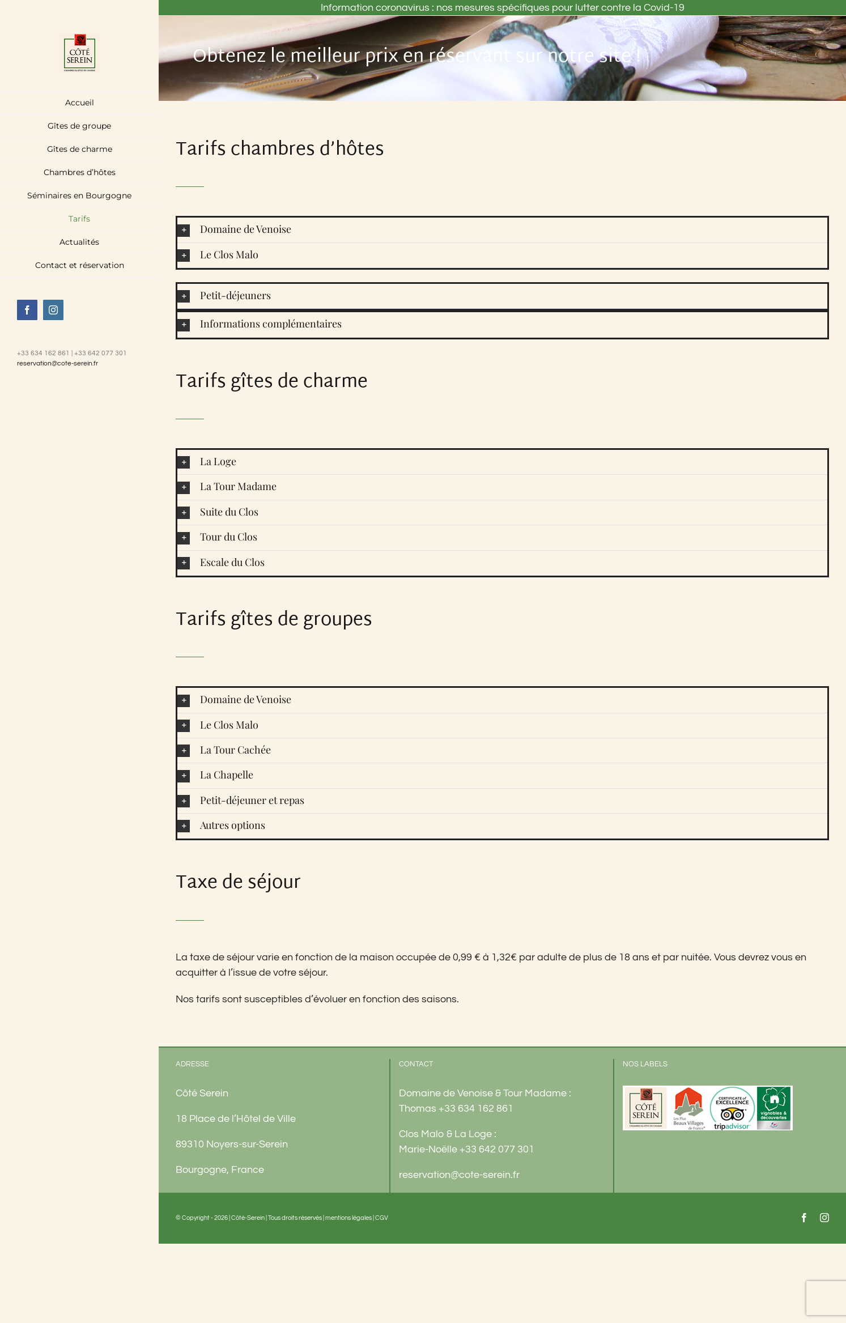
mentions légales (348, 1218)
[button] (502, 230)
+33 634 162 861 (476, 1108)
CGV (381, 1218)
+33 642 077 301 (497, 1149)
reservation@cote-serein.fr (57, 363)
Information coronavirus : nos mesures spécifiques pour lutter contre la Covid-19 (503, 7)
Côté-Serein (248, 1218)
